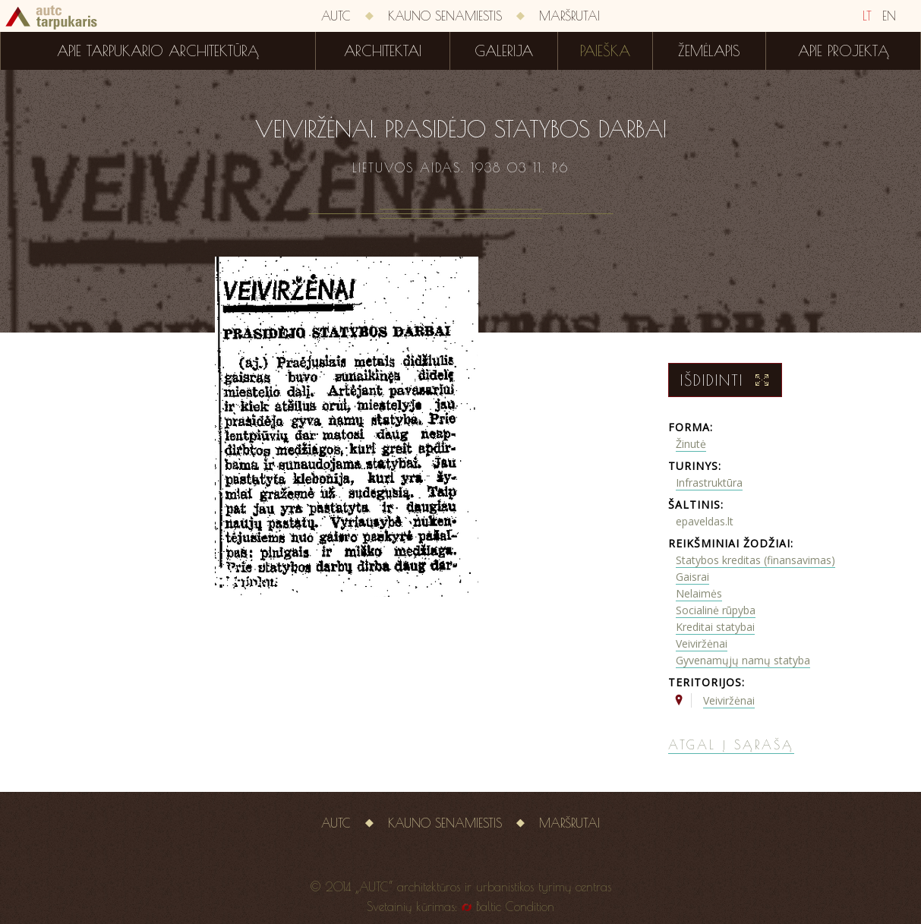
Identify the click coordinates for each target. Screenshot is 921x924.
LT (867, 16)
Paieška (605, 51)
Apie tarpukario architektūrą (158, 51)
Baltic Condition (515, 906)
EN (889, 16)
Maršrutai (569, 16)
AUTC (336, 16)
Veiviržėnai (701, 643)
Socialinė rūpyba (715, 610)
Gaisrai (692, 576)
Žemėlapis (709, 51)
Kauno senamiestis (445, 16)
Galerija (504, 51)
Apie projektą (843, 51)
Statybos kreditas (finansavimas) (755, 560)
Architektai (382, 51)
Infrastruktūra (709, 482)
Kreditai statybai (715, 627)
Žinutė (691, 444)
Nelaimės (699, 593)
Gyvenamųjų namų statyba (743, 660)
